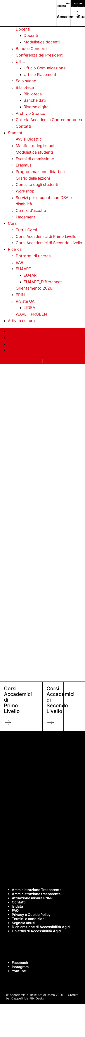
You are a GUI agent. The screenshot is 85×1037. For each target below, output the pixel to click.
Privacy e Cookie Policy (31, 915)
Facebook (20, 963)
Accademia (67, 16)
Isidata (61, 5)
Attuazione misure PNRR (32, 898)
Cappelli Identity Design (28, 998)
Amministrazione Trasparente (36, 890)
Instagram (20, 967)
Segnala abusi (23, 923)
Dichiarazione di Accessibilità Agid (41, 927)
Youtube (19, 971)
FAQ (15, 910)
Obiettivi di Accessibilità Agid (36, 931)
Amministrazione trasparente (36, 894)
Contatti (19, 902)
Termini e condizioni (28, 919)
